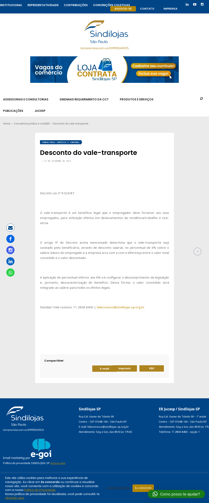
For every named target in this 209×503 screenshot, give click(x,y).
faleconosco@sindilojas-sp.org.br (121, 307)
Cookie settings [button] (117, 488)
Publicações (13, 111)
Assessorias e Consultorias (25, 99)
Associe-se (123, 9)
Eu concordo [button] (143, 488)
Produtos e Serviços (136, 99)
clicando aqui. (14, 498)
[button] (176, 494)
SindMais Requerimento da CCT (84, 99)
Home (6, 123)
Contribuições (76, 4)
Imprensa (170, 9)
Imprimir (124, 368)
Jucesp (40, 111)
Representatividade (43, 4)
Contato (147, 9)
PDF (151, 368)
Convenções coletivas (111, 4)
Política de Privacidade (40, 490)
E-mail (104, 368)
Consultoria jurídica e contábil (32, 123)
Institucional (11, 4)
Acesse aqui (57, 463)
